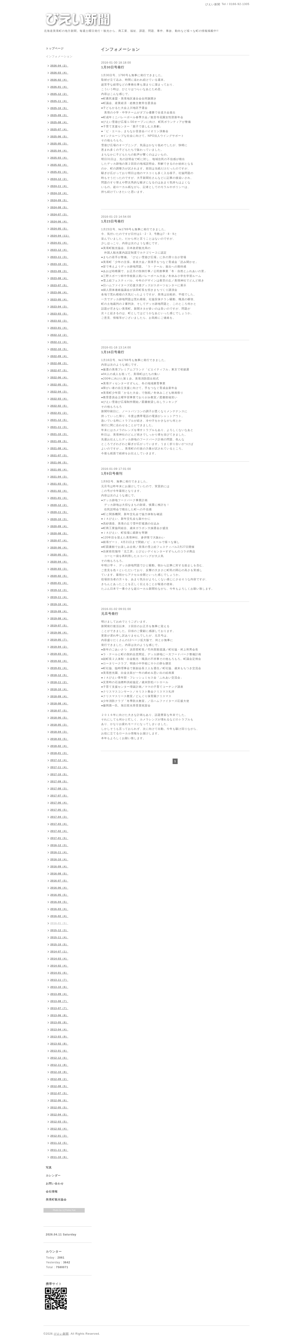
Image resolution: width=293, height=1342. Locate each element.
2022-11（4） (59, 342)
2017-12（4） (59, 760)
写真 (49, 1167)
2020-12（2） (59, 505)
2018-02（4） (59, 746)
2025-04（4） (59, 150)
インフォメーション (59, 56)
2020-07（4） (59, 540)
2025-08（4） (59, 122)
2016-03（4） (59, 909)
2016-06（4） (59, 887)
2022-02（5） (59, 405)
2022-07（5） (59, 370)
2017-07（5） (59, 795)
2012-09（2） (59, 1079)
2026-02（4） (59, 79)
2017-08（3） (59, 788)
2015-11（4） (59, 937)
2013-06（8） (59, 1015)
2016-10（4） (59, 859)
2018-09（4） (59, 696)
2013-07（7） (59, 1008)
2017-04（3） (59, 816)
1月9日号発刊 (111, 473)
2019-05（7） (59, 639)
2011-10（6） (59, 1157)
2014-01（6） (59, 972)
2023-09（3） (59, 271)
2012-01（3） (59, 1135)
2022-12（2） (59, 335)
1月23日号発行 (112, 221)
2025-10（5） (59, 108)
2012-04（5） (59, 1114)
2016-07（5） (59, 880)
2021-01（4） (59, 498)
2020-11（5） (59, 512)
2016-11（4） (59, 852)
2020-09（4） (59, 526)
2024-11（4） (59, 186)
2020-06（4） (59, 547)
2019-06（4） (59, 632)
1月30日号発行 (112, 67)
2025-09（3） (59, 115)
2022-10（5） (59, 349)
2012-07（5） (59, 1093)
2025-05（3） (59, 143)
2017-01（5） (59, 838)
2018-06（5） (59, 717)
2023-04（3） (59, 306)
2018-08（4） (59, 703)
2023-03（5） (59, 313)
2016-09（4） (59, 866)
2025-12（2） (59, 94)
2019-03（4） (59, 653)
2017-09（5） (59, 781)
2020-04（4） (59, 561)
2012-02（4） (59, 1128)
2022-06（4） (59, 377)
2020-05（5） (59, 554)
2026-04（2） (59, 65)
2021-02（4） (59, 490)
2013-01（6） (59, 1050)
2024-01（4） (59, 242)
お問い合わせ (55, 1183)
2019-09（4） (59, 611)
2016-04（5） (59, 902)
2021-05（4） (59, 469)
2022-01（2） (59, 413)
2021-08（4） (59, 448)
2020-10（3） (59, 519)
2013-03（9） (59, 1036)
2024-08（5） (59, 207)
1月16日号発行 (112, 352)
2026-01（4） (59, 87)
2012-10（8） (59, 1072)
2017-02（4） (59, 831)
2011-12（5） (59, 1143)
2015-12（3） (59, 930)
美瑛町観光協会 (56, 1199)
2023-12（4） (59, 250)
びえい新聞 (61, 1333)
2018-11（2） (59, 682)
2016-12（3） (59, 845)
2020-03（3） (59, 568)
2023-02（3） (59, 320)
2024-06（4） (59, 221)
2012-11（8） (59, 1065)
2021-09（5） (59, 441)
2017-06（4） (59, 802)
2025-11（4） (59, 101)
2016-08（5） (59, 873)
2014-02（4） (59, 965)
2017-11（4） (59, 767)
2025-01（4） (59, 172)
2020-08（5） (59, 533)
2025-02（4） (59, 164)
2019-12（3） (59, 590)
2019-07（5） (59, 625)
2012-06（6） (59, 1100)
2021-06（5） (59, 462)
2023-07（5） (59, 285)
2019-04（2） (59, 646)
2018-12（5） (59, 675)
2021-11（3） (59, 427)
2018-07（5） (59, 710)
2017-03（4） (59, 824)
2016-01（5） (59, 923)
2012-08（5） (59, 1086)
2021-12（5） (59, 420)
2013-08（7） (59, 1001)
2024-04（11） (60, 235)
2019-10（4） (59, 604)
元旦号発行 (109, 613)
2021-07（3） (59, 455)
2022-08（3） (59, 363)
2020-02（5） (59, 576)
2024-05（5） (59, 228)
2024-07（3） (59, 214)
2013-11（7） (59, 979)
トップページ (55, 48)
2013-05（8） (59, 1022)
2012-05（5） (59, 1107)
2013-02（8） (59, 1043)
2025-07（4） (59, 129)
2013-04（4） (59, 1029)
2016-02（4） (59, 916)
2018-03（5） (59, 739)
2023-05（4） (59, 299)
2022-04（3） (59, 391)
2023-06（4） (59, 292)
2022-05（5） (59, 384)
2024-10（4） (59, 193)
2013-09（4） (59, 994)
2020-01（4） (59, 583)
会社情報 (52, 1191)
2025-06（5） (59, 136)
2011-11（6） (59, 1150)
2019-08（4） (59, 618)
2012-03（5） (59, 1121)
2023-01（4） (59, 327)
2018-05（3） (59, 724)
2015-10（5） (59, 944)
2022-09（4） (59, 356)
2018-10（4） (59, 689)
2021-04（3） (59, 476)
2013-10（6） (59, 987)
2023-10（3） (59, 264)
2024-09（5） (59, 200)
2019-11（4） (59, 597)
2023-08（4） (59, 278)
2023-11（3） (59, 257)
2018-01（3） (59, 753)
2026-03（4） (59, 72)
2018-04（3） (59, 731)
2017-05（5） (59, 809)
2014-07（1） (59, 951)
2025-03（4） (59, 157)
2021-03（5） (59, 483)
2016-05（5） (59, 894)
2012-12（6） (59, 1057)
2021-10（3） (59, 434)
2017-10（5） (59, 774)
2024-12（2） (59, 179)
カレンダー (53, 1175)
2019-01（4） (59, 668)
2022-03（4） (59, 398)
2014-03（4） (59, 958)
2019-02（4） (59, 661)
